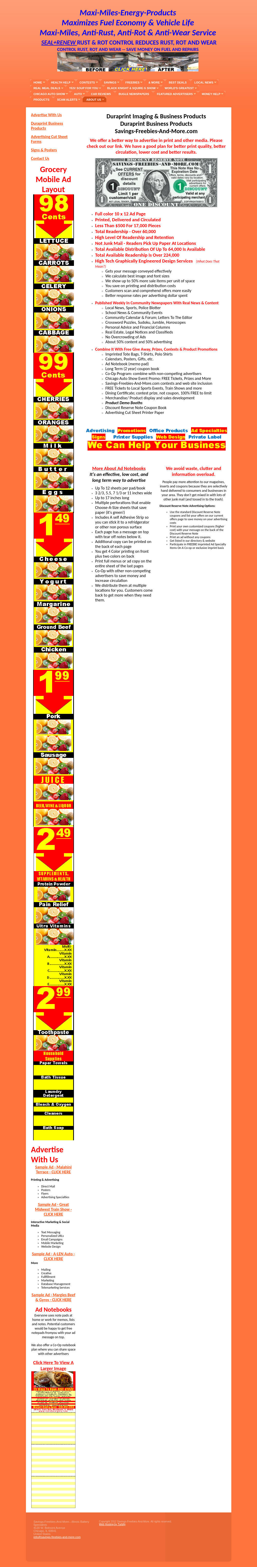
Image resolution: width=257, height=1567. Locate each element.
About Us (93, 99)
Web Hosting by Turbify (112, 1524)
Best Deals (178, 82)
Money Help (211, 94)
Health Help (61, 82)
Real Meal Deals (47, 88)
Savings (110, 82)
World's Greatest (179, 88)
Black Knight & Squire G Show (131, 88)
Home (38, 82)
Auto (78, 94)
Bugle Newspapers (134, 94)
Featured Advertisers (175, 94)
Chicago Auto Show (49, 94)
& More (154, 82)
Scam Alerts (67, 99)
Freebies (132, 82)
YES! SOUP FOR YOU (83, 88)
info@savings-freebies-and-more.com (57, 1537)
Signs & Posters (44, 150)
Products (42, 99)
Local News (203, 82)
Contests (87, 82)
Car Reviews (101, 94)
